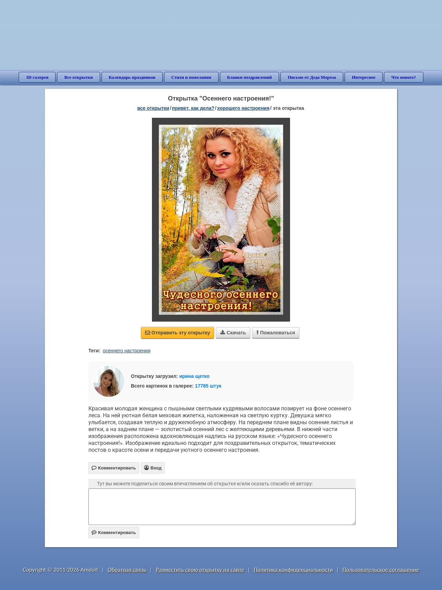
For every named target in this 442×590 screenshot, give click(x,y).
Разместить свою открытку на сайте (200, 569)
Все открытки (78, 77)
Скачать (233, 332)
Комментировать (114, 532)
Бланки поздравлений (249, 77)
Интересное (363, 77)
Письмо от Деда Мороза (312, 77)
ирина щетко (194, 376)
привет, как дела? (193, 108)
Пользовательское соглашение (381, 569)
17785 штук (208, 386)
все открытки (153, 108)
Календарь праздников (132, 77)
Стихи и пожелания (191, 77)
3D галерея (37, 77)
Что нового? (403, 77)
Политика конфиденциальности (293, 569)
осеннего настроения (127, 350)
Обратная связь (127, 569)
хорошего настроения (243, 108)
